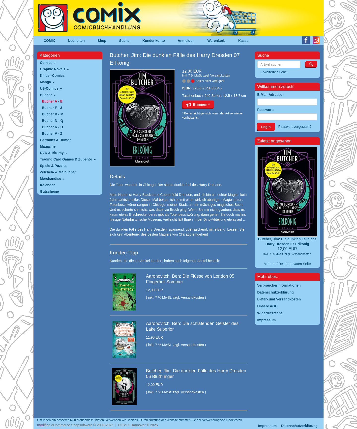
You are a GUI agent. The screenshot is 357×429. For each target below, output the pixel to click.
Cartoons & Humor (55, 140)
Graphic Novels (54, 69)
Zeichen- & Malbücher (58, 172)
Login (266, 127)
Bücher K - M (52, 114)
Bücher (47, 95)
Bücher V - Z (52, 133)
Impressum (267, 426)
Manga (47, 82)
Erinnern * (198, 105)
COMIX (49, 41)
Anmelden (186, 41)
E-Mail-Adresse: (270, 95)
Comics (48, 63)
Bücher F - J (52, 108)
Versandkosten (220, 75)
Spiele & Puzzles (53, 166)
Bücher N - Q (52, 121)
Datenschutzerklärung (299, 426)
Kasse (243, 41)
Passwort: (265, 110)
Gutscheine (49, 191)
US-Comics (51, 88)
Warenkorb (217, 41)
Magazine (48, 146)
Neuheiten (76, 41)
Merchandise (52, 179)
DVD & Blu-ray (53, 153)
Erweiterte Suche (274, 72)
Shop (102, 41)
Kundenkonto (154, 41)
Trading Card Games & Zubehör (68, 159)
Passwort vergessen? (295, 127)
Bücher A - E (52, 101)
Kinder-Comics (52, 76)
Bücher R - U (52, 127)
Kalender (47, 185)
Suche (124, 41)
